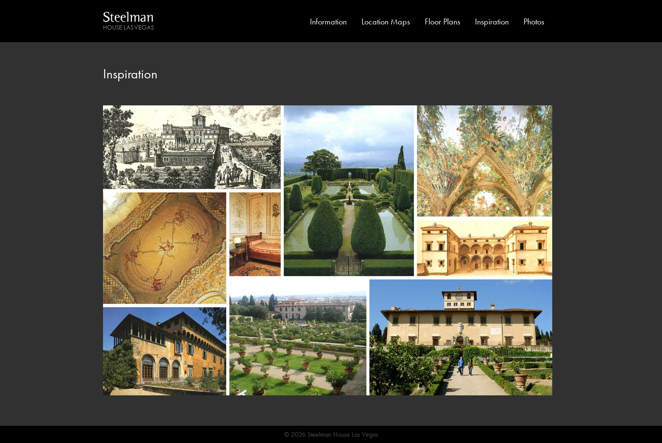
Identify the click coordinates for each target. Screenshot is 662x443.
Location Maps (385, 21)
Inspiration (492, 21)
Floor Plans (442, 21)
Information (328, 21)
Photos (534, 21)
